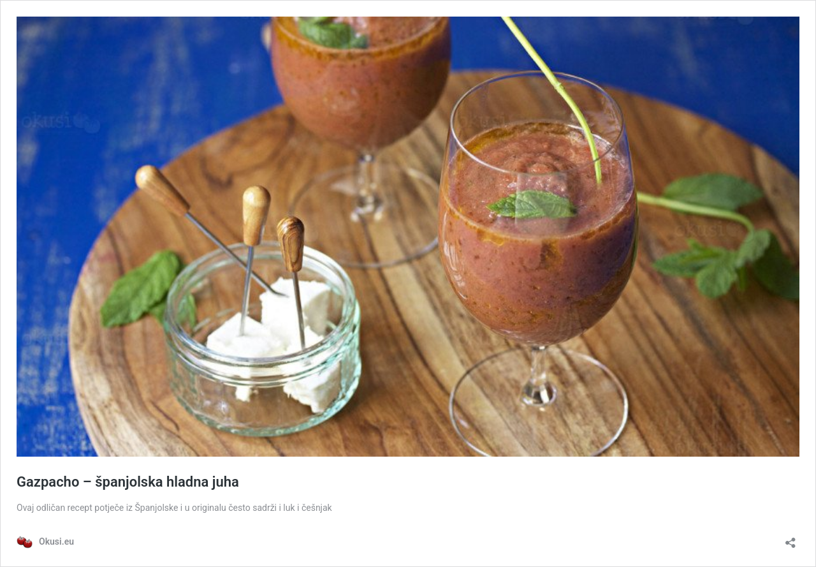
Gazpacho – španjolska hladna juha (128, 482)
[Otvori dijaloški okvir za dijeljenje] (790, 539)
